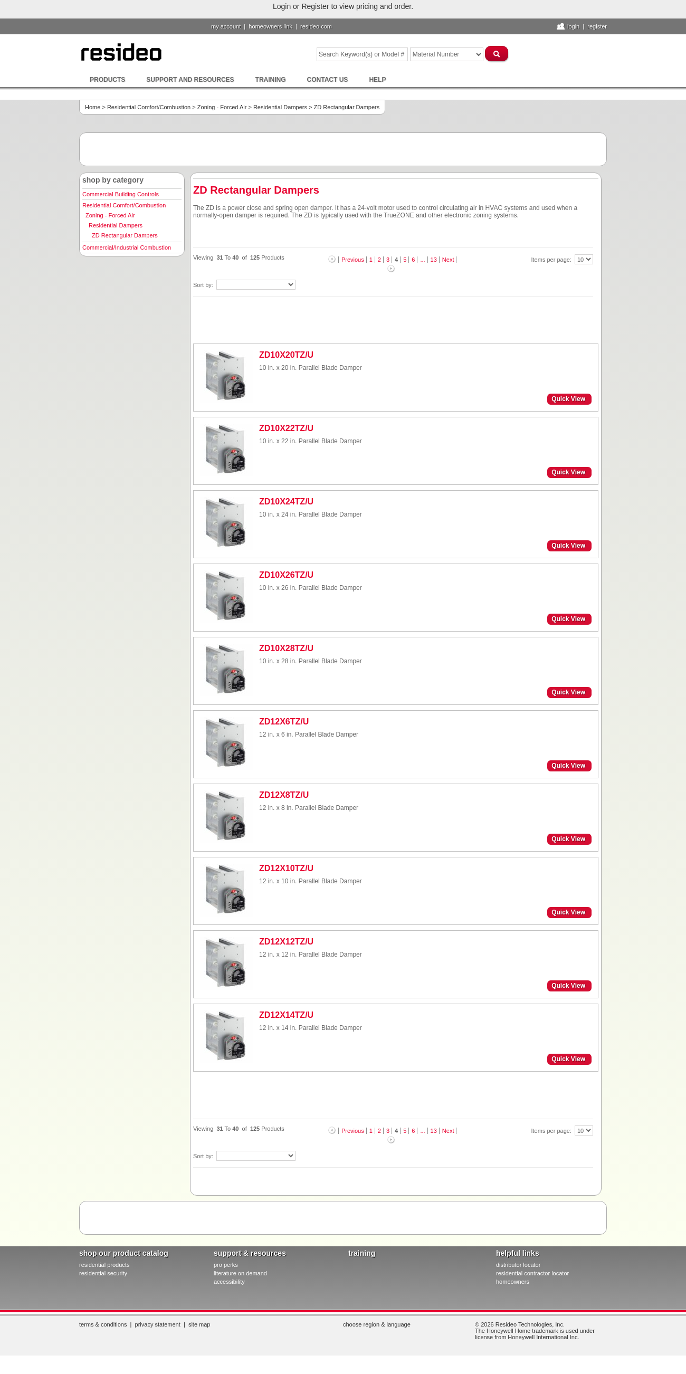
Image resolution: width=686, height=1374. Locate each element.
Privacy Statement (157, 1324)
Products (107, 79)
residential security (103, 1273)
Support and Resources (190, 79)
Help (377, 79)
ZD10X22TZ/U (286, 428)
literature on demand (240, 1273)
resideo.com (316, 26)
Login (573, 26)
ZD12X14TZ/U (286, 1014)
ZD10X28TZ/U (286, 648)
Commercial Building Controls (120, 194)
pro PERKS (226, 1265)
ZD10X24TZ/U (286, 501)
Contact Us (327, 79)
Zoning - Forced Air (222, 107)
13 (434, 259)
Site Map (199, 1324)
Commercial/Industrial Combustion (126, 247)
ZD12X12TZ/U (286, 941)
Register (597, 26)
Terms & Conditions (103, 1324)
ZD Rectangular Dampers (125, 235)
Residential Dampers (280, 107)
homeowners (512, 1281)
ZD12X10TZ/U (286, 868)
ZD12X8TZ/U (284, 794)
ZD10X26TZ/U (286, 574)
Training (270, 79)
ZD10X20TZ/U (286, 354)
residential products (104, 1265)
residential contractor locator (532, 1273)
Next (448, 259)
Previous (352, 259)
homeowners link (270, 26)
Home (92, 107)
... (422, 259)
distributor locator (518, 1265)
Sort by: (204, 285)
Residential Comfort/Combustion (148, 107)
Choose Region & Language (377, 1324)
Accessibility (229, 1281)
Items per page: (552, 259)
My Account (226, 26)
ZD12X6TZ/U (284, 721)
